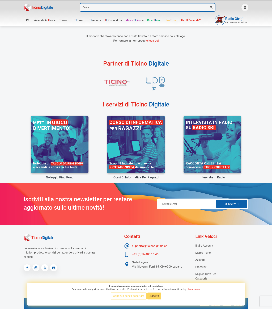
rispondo (112, 20)
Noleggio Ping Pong (59, 177)
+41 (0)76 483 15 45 (145, 254)
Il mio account (204, 245)
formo (79, 20)
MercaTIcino (203, 252)
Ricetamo (154, 20)
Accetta (154, 296)
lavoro (64, 20)
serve (93, 20)
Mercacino (133, 20)
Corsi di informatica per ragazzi (136, 177)
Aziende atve (43, 20)
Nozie (171, 20)
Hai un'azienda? (191, 20)
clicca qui (152, 40)
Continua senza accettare (128, 296)
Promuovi (202, 267)
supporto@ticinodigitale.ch (149, 246)
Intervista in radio (212, 177)
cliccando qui (193, 289)
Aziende (200, 259)
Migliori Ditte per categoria (205, 276)
